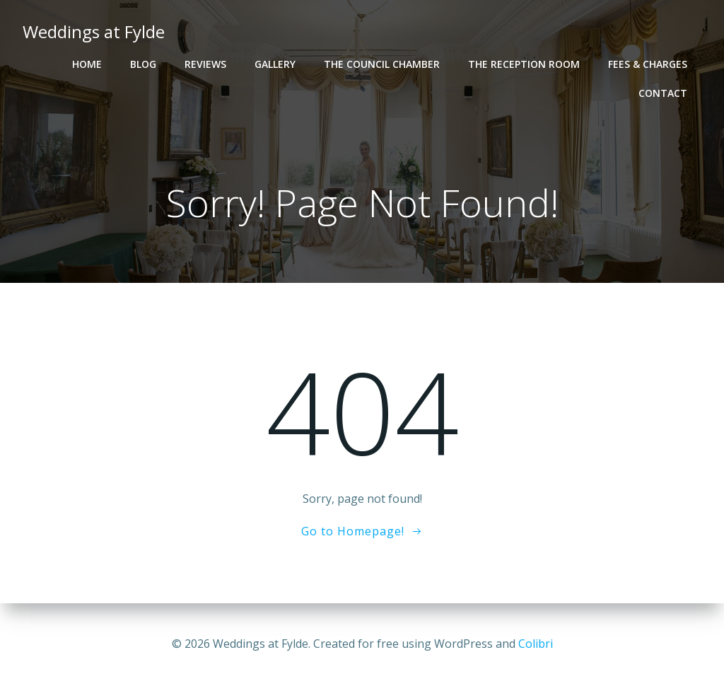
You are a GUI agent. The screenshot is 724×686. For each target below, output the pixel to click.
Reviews (205, 64)
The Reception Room (524, 64)
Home (87, 64)
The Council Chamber (382, 64)
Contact (662, 93)
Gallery (275, 64)
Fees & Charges (647, 64)
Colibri (535, 643)
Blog (143, 64)
